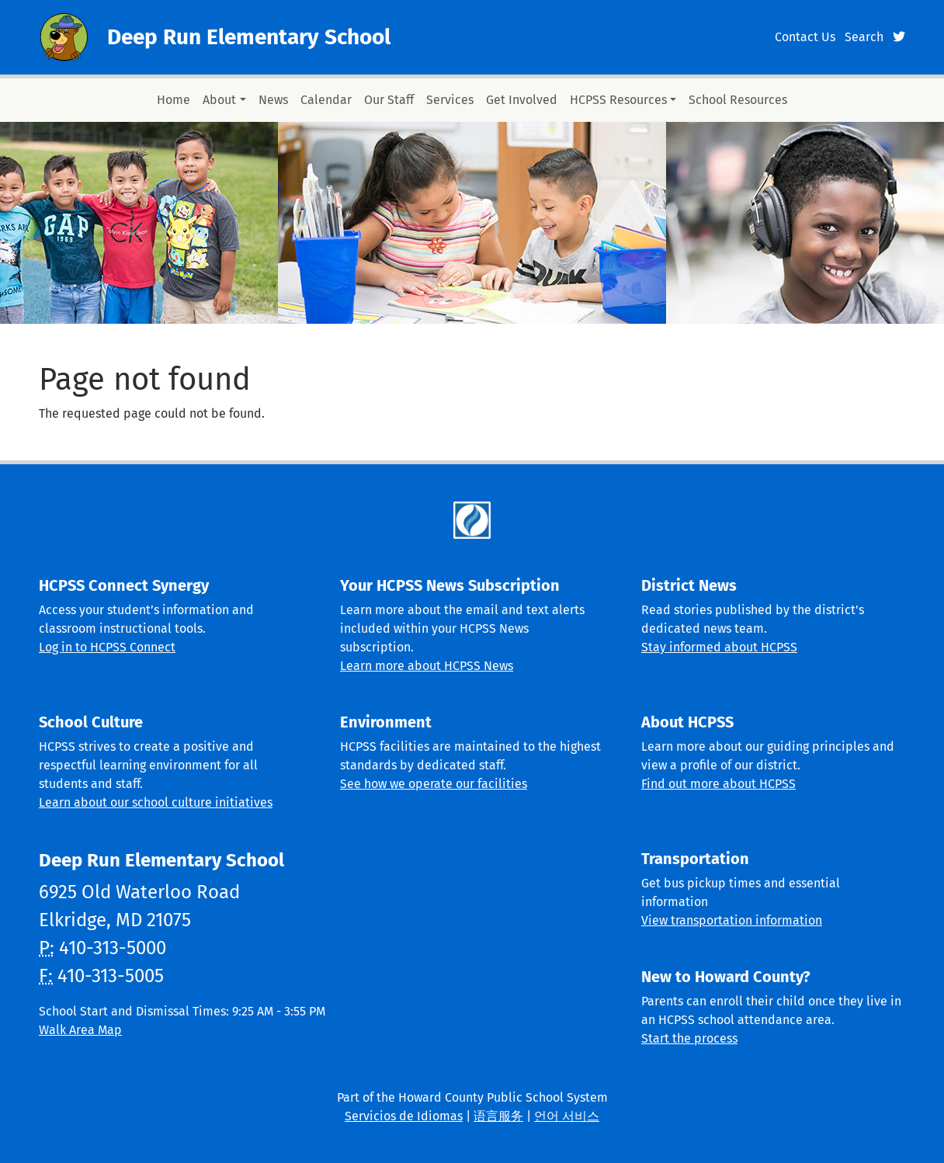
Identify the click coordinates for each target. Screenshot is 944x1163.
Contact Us (805, 37)
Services (450, 99)
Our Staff (389, 99)
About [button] (219, 99)
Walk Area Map (80, 1029)
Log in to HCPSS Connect (107, 647)
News (273, 99)
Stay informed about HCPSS (719, 647)
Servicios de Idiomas (404, 1116)
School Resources (738, 99)
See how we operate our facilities (433, 783)
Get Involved (521, 99)
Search (864, 37)
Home (173, 99)
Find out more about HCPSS (718, 783)
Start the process (689, 1038)
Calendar (326, 99)
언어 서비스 (566, 1116)
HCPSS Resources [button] (618, 99)
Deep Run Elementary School (248, 37)
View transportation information (731, 920)
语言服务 (498, 1116)
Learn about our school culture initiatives (155, 802)
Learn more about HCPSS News (426, 665)
